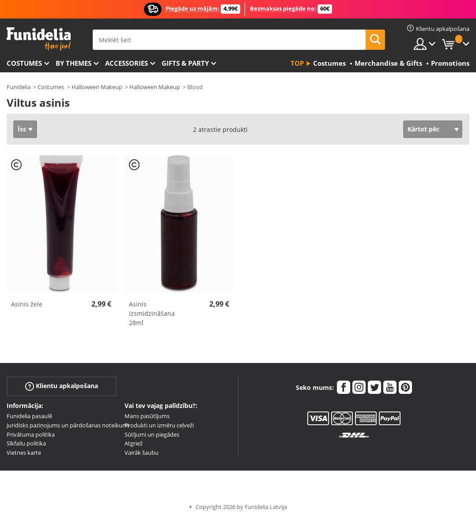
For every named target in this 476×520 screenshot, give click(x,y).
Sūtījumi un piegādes (152, 434)
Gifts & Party (185, 63)
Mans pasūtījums (147, 416)
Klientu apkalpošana (61, 386)
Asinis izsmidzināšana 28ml (152, 313)
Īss (22, 129)
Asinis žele (26, 304)
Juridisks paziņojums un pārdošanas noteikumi (68, 425)
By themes (73, 63)
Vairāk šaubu (142, 452)
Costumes (24, 63)
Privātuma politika (31, 434)
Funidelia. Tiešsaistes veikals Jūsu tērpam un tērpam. (39, 39)
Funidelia (18, 87)
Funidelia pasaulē (29, 416)
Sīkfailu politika (26, 443)
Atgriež (134, 443)
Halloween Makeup (97, 87)
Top (297, 63)
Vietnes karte (24, 452)
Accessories (126, 63)
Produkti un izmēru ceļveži (159, 425)
